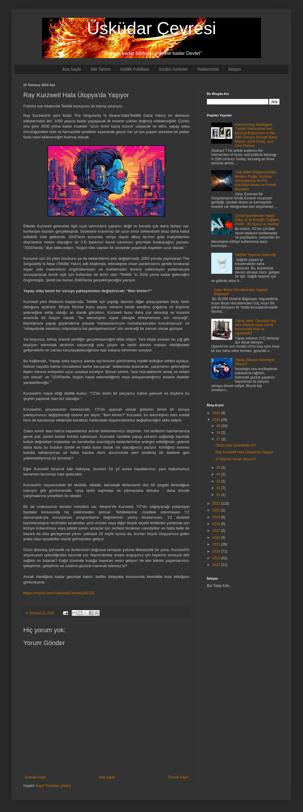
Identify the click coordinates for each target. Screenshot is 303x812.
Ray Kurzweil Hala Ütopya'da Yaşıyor (244, 452)
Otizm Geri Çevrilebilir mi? (236, 445)
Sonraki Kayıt (35, 777)
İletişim (234, 69)
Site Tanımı (100, 69)
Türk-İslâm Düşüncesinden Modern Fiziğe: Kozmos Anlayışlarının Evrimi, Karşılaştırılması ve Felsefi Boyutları (256, 180)
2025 (216, 413)
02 (218, 488)
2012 (216, 565)
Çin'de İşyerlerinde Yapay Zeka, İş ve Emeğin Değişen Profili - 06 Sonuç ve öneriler (257, 220)
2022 (216, 510)
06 (218, 468)
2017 (216, 531)
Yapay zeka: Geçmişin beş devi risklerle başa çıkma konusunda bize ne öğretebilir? (255, 327)
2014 (216, 551)
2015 (216, 544)
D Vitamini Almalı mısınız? (236, 459)
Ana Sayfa (71, 69)
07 (218, 439)
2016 (216, 538)
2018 (216, 524)
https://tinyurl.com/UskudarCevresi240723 (59, 593)
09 (218, 426)
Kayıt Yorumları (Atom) (53, 786)
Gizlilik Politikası (134, 69)
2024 (216, 420)
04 (218, 474)
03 (218, 481)
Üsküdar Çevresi (151, 28)
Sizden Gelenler (173, 69)
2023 (216, 503)
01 (218, 495)
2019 (216, 517)
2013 (216, 558)
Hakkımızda (208, 69)
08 (218, 433)
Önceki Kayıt (178, 777)
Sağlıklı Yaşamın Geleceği (255, 255)
